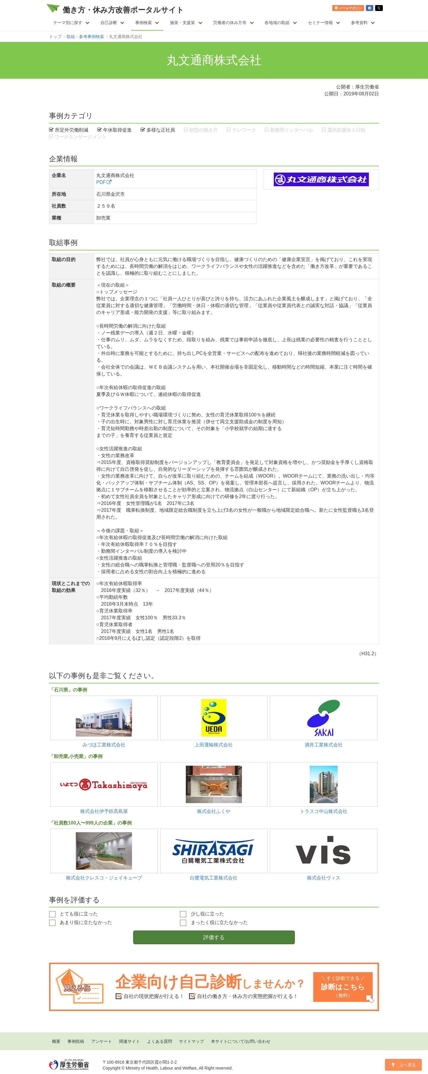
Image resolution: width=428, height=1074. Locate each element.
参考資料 (363, 22)
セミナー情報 (324, 22)
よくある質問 (159, 1041)
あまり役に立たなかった (80, 923)
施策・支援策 (186, 22)
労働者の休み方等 (233, 22)
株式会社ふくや (213, 811)
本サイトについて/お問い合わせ (240, 1041)
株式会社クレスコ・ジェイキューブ (104, 877)
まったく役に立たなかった (214, 923)
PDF (101, 182)
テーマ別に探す (71, 22)
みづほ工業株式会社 (104, 744)
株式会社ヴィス (323, 877)
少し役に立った (202, 914)
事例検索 (147, 22)
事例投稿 (75, 1041)
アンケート (101, 1041)
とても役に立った (73, 914)
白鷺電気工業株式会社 (213, 877)
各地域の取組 (281, 22)
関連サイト (129, 1041)
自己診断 (112, 22)
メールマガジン (348, 8)
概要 (56, 1041)
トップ (55, 36)
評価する (214, 937)
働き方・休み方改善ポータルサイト (123, 10)
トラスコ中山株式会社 (323, 811)
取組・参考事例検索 (85, 36)
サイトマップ (191, 1041)
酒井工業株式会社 (324, 744)
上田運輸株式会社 (214, 744)
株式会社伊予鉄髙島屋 (104, 811)
